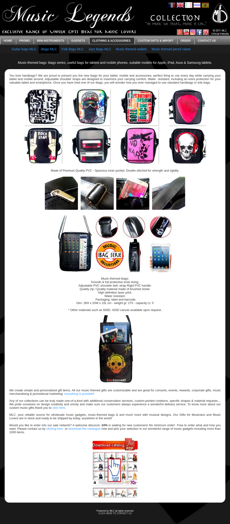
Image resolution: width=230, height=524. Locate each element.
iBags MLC (49, 49)
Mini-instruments (50, 40)
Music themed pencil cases (171, 49)
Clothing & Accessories (111, 40)
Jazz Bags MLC (99, 49)
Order (185, 40)
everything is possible (78, 394)
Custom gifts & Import (155, 40)
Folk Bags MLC (72, 49)
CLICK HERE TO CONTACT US (115, 513)
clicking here (54, 428)
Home (8, 40)
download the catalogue (84, 428)
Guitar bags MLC (24, 49)
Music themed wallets (131, 49)
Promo (24, 40)
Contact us (207, 40)
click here (58, 407)
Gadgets (78, 40)
